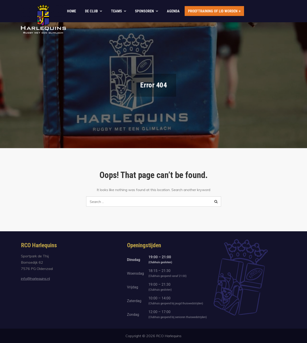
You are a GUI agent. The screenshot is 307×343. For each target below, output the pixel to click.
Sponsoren (144, 11)
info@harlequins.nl (35, 278)
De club (91, 11)
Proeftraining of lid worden (213, 11)
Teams (116, 11)
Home (71, 11)
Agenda (173, 11)
